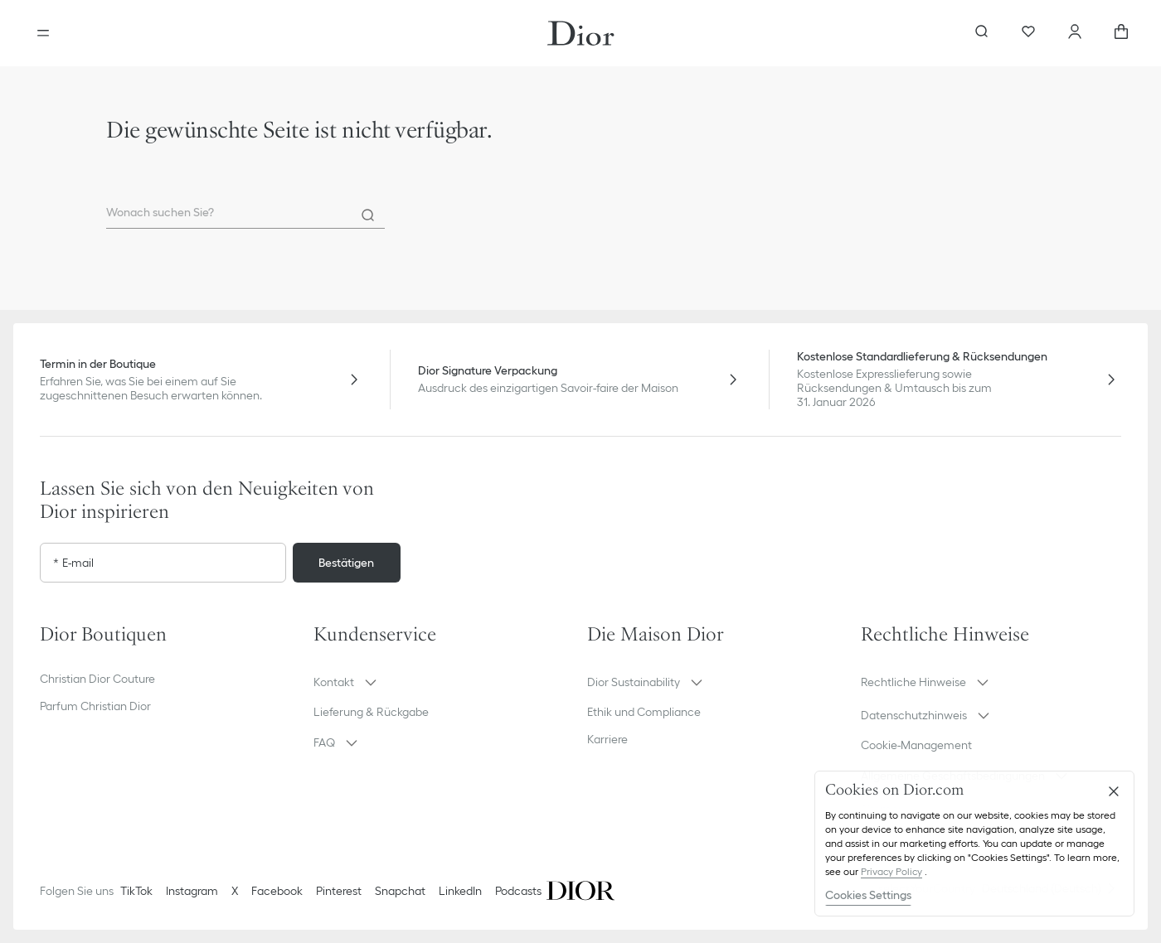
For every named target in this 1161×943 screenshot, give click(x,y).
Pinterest (339, 890)
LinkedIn (460, 890)
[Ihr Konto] (1075, 33)
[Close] (1114, 791)
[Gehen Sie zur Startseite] (580, 33)
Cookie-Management (916, 745)
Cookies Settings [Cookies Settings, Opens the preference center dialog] (868, 895)
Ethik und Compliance (644, 711)
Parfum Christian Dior (95, 706)
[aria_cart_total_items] (1121, 33)
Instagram (192, 890)
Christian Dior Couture (97, 678)
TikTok (136, 890)
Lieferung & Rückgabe (371, 711)
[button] (443, 682)
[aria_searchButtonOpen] (982, 33)
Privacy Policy (891, 871)
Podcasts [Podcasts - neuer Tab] (518, 890)
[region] (974, 843)
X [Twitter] (234, 890)
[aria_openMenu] (43, 33)
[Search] (368, 215)
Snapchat (400, 890)
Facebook (277, 890)
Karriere (607, 739)
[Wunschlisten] (1028, 33)
